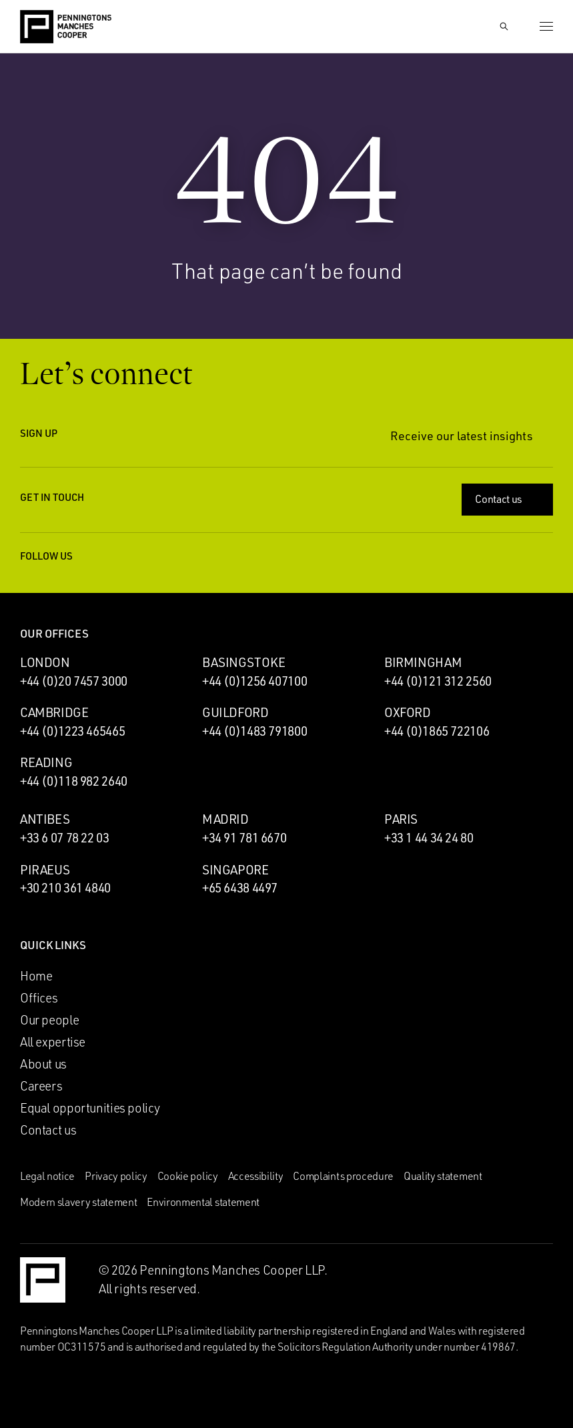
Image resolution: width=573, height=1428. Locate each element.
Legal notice (47, 1176)
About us (43, 1064)
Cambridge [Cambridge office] (54, 712)
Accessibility (255, 1176)
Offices (38, 998)
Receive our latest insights (471, 436)
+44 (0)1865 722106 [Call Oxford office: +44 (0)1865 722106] (436, 731)
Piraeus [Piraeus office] (44, 870)
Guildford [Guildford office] (235, 712)
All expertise (52, 1042)
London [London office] (45, 662)
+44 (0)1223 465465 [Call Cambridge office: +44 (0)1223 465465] (72, 731)
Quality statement (443, 1176)
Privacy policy (116, 1176)
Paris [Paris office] (401, 819)
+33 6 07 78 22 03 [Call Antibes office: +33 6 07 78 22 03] (64, 838)
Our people (49, 1020)
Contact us (508, 499)
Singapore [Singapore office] (235, 870)
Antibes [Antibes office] (44, 819)
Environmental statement (203, 1202)
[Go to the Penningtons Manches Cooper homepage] (65, 27)
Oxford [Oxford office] (407, 712)
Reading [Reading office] (46, 762)
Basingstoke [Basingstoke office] (243, 662)
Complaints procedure (343, 1176)
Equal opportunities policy (90, 1108)
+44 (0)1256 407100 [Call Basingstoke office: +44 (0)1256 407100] (254, 681)
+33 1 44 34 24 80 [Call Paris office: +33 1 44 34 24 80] (429, 838)
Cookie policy (187, 1176)
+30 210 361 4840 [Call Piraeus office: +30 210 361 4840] (65, 888)
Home (36, 976)
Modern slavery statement (78, 1202)
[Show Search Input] (504, 27)
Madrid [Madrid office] (225, 819)
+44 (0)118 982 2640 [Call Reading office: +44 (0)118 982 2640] (73, 781)
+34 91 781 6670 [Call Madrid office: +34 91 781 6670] (244, 838)
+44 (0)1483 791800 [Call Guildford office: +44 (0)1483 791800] (254, 731)
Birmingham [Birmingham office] (423, 662)
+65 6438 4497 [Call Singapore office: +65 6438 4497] (239, 888)
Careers (41, 1086)
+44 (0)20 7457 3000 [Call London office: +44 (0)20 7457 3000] (73, 681)
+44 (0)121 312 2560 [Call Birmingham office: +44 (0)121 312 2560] (438, 681)
